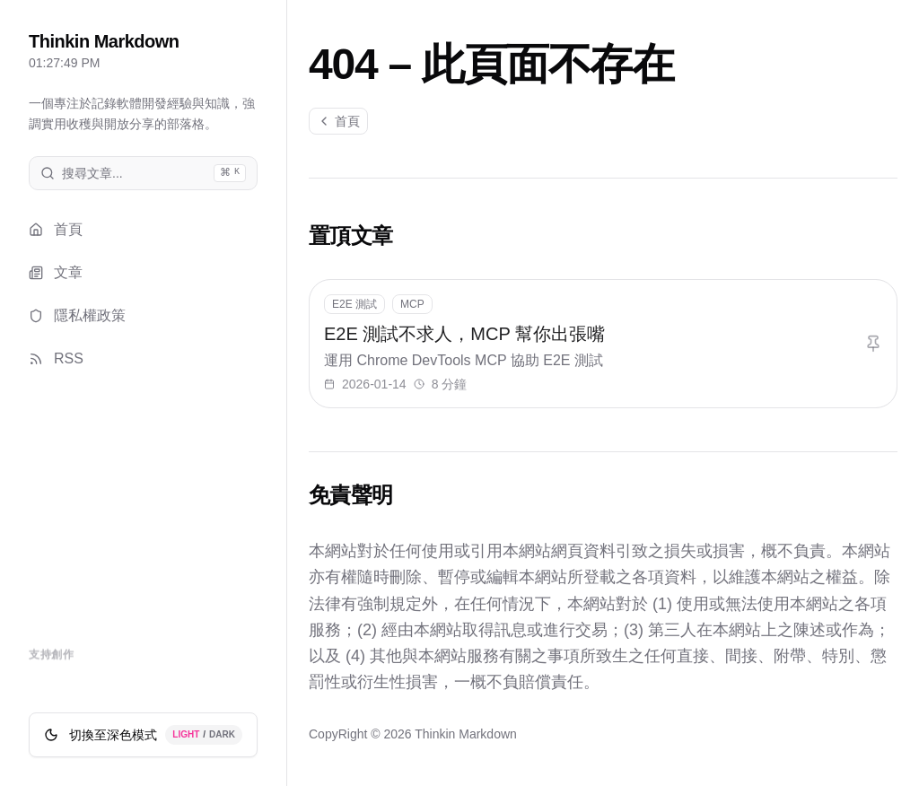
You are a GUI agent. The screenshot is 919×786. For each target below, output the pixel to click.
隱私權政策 (77, 315)
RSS (56, 358)
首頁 (56, 229)
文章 (56, 272)
